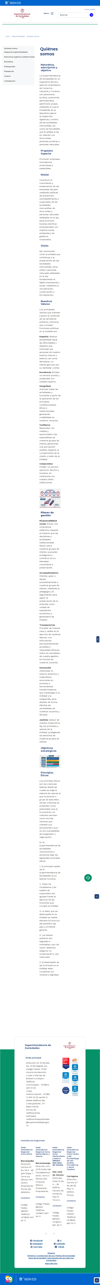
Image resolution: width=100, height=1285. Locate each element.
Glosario (51, 1253)
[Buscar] (73, 15)
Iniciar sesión (90, 9)
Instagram (38, 1244)
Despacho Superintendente (16, 52)
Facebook (38, 1240)
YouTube (37, 1247)
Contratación (9, 81)
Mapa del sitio (51, 1264)
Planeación (9, 71)
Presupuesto (9, 67)
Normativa (8, 62)
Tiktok (61, 1247)
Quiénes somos (10, 48)
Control (7, 76)
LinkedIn (60, 1244)
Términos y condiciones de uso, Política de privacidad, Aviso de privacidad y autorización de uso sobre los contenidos (51, 1258)
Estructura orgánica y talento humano (20, 57)
